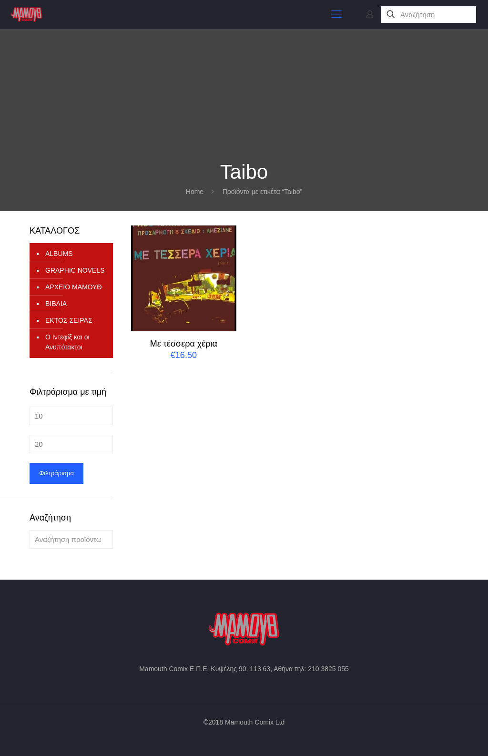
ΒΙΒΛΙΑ (56, 303)
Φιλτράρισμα (56, 473)
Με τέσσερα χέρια (183, 343)
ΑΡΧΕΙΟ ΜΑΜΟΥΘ (73, 287)
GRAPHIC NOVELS (74, 270)
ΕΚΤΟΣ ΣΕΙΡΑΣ (68, 320)
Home (194, 191)
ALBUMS (59, 253)
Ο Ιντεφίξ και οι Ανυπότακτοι (67, 342)
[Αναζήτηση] (428, 14)
